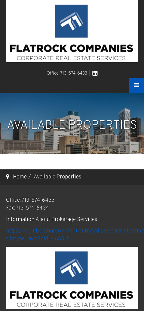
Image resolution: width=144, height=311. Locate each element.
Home (20, 177)
